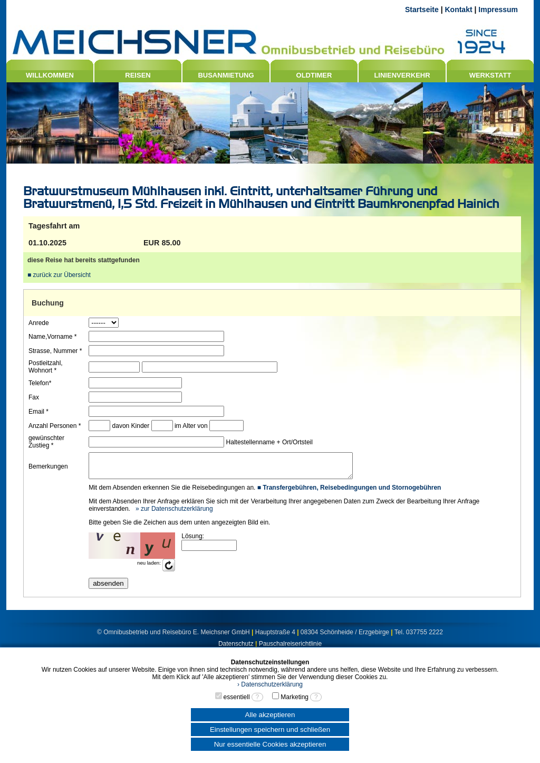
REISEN (137, 75)
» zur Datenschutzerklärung (173, 513)
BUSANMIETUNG (226, 75)
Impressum (498, 9)
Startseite (422, 9)
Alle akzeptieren (270, 715)
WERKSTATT (490, 75)
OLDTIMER (314, 75)
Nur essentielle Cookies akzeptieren (270, 744)
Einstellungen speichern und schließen (270, 729)
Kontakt (458, 9)
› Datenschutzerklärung (270, 684)
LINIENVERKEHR (402, 75)
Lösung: (192, 541)
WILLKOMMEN (50, 75)
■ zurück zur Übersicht (59, 275)
